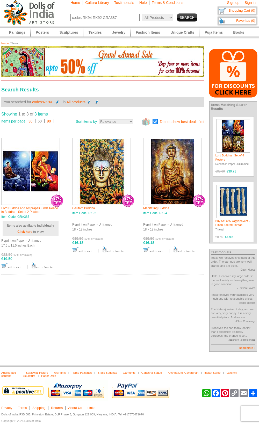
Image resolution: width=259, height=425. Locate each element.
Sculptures (68, 32)
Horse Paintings (82, 372)
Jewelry (118, 32)
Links (91, 408)
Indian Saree (212, 372)
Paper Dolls (48, 375)
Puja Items (214, 32)
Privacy (6, 408)
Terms (22, 408)
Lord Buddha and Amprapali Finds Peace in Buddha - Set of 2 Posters (29, 210)
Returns (57, 408)
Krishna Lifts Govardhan (183, 372)
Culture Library (97, 3)
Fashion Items (148, 32)
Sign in (250, 3)
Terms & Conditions (167, 3)
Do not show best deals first (182, 122)
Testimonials (124, 3)
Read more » (247, 347)
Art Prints (60, 372)
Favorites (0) (245, 21)
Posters (42, 32)
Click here (24, 232)
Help (143, 3)
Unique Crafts (182, 32)
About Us (75, 408)
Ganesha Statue (151, 372)
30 (30, 121)
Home (75, 3)
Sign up (233, 3)
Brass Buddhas (107, 372)
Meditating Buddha (156, 208)
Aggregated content (8, 374)
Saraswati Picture (37, 372)
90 (49, 121)
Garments (129, 372)
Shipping (39, 408)
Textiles (95, 32)
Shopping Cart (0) (241, 10)
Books (238, 32)
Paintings (17, 32)
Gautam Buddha (83, 208)
